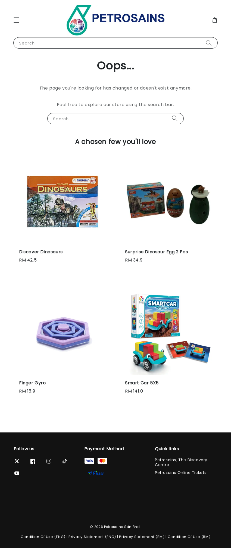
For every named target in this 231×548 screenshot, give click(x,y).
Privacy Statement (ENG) (92, 536)
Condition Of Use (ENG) (43, 536)
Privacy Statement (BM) (141, 536)
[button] (16, 20)
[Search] (208, 42)
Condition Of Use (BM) (189, 536)
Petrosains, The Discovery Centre (181, 462)
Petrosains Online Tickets (181, 472)
